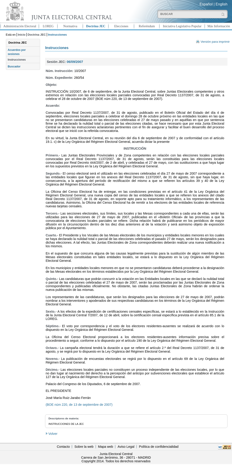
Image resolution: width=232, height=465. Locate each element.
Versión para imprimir (215, 41)
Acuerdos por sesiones (17, 52)
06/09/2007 (75, 62)
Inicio (21, 34)
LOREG (48, 26)
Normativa (70, 26)
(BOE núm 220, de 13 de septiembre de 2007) (79, 404)
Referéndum (147, 26)
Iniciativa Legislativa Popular (182, 26)
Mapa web (105, 446)
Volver (52, 433)
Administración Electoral (19, 26)
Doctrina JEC (95, 26)
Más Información (219, 26)
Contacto (63, 446)
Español (206, 4)
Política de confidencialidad (158, 446)
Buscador (14, 66)
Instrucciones (17, 59)
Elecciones (121, 26)
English (221, 4)
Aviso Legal (126, 446)
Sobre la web (83, 446)
